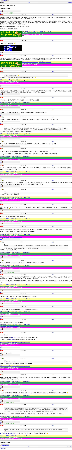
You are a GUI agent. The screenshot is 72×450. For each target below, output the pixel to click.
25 (0, 349)
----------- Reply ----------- (5, 8)
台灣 (4, 0)
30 (0, 423)
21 (0, 292)
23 (0, 318)
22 (0, 305)
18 (0, 240)
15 (0, 203)
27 (0, 373)
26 (0, 356)
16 (0, 212)
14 (0, 187)
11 (0, 147)
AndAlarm (11, 339)
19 (0, 258)
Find (29, 2)
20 (0, 272)
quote (53, 14)
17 (0, 225)
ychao (1, 347)
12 (0, 163)
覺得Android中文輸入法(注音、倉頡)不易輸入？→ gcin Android (36, 31)
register (70, 2)
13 (0, 178)
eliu (8, 0)
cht (2, 0)
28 (0, 388)
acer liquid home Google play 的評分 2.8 (9, 433)
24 (0, 330)
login (68, 2)
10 (0, 139)
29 (0, 402)
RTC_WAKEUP (14, 337)
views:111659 (3, 448)
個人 (6, 0)
